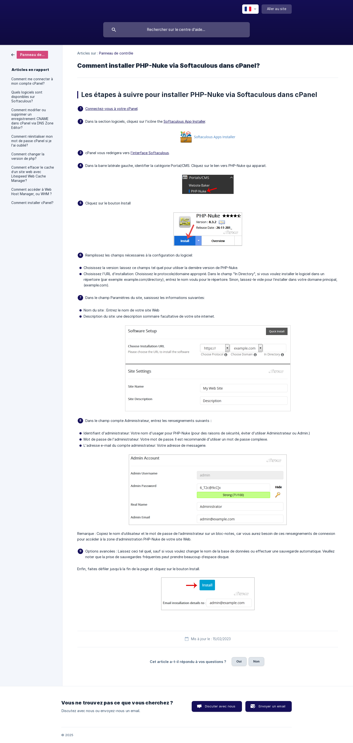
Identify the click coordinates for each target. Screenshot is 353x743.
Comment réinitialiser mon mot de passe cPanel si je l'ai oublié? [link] (32, 141)
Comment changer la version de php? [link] (27, 156)
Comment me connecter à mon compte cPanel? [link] (32, 81)
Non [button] (256, 661)
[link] (29, 54)
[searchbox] (176, 29)
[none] (250, 9)
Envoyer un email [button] (272, 706)
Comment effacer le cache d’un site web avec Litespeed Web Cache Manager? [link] (32, 174)
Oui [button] (239, 661)
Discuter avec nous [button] (220, 706)
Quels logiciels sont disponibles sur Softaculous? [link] (26, 96)
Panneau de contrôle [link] (116, 53)
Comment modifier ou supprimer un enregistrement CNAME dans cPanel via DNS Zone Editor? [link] (32, 119)
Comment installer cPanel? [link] (32, 203)
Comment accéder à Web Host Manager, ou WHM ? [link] (31, 192)
